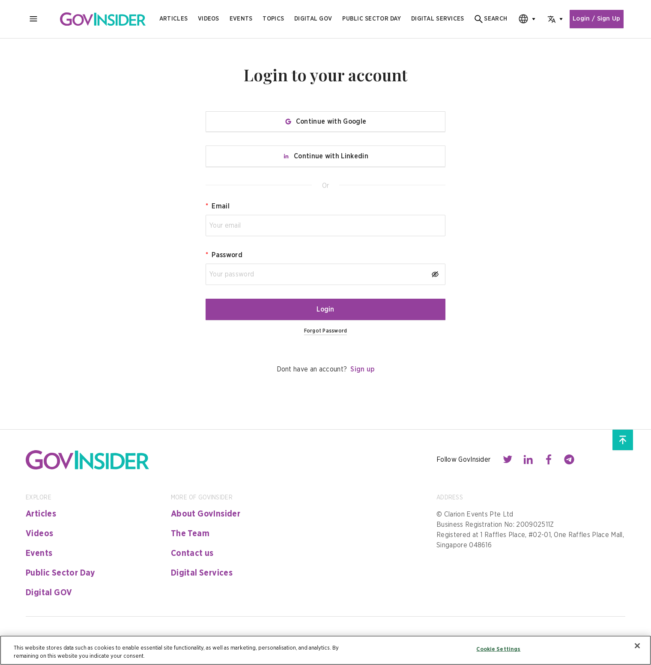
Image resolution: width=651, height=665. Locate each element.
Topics (273, 19)
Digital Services (202, 573)
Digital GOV (49, 592)
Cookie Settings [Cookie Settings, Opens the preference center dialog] (498, 649)
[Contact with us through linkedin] (528, 459)
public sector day (371, 19)
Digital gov (313, 19)
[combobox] (521, 19)
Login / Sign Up (595, 19)
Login (325, 309)
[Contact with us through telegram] (569, 459)
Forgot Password (325, 330)
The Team (190, 533)
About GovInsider (205, 514)
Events (241, 19)
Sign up (362, 369)
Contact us (192, 553)
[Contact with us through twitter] (507, 459)
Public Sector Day (61, 573)
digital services (437, 19)
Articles (173, 19)
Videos (208, 19)
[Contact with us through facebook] (548, 459)
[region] (325, 650)
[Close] (637, 645)
